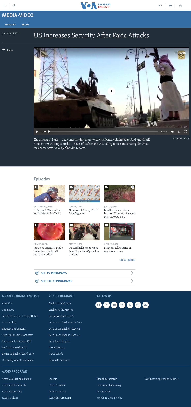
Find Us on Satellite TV (14, 347)
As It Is (53, 379)
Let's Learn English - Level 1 (64, 328)
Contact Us (8, 310)
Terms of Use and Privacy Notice (20, 316)
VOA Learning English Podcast (161, 379)
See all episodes (127, 260)
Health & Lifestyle (107, 379)
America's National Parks (16, 379)
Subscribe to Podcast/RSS (16, 341)
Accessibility (9, 322)
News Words (56, 354)
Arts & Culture (10, 398)
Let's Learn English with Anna (65, 322)
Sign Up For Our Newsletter (17, 335)
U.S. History (103, 391)
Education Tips (57, 391)
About (25, 24)
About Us (7, 303)
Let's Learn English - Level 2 (64, 335)
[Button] (7, 50)
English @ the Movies (61, 310)
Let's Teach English (59, 341)
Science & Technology (109, 385)
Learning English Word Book (18, 354)
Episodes (10, 24)
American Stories (12, 391)
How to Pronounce (59, 360)
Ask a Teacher (57, 385)
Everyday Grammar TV (61, 316)
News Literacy (57, 347)
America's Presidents (14, 385)
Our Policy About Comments (17, 360)
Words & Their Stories (109, 398)
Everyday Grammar (60, 398)
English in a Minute (60, 303)
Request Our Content (13, 328)
